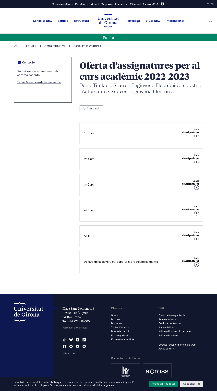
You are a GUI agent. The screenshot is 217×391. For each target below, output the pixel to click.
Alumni (94, 4)
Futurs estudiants (62, 4)
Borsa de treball (120, 331)
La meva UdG (150, 4)
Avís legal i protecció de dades (175, 331)
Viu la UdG (153, 21)
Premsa (119, 4)
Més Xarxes (68, 353)
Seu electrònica (167, 319)
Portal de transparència (171, 315)
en (212, 4)
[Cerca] (210, 21)
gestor (45, 385)
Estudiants (81, 4)
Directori (135, 4)
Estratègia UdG (119, 335)
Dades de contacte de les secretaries (39, 82)
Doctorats (116, 323)
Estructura (81, 21)
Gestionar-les (191, 383)
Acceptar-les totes (164, 383)
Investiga (133, 21)
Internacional (175, 21)
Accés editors (166, 348)
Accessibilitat (166, 327)
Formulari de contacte (74, 328)
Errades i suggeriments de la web (177, 344)
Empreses (107, 4)
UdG (16, 46)
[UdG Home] (108, 21)
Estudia (63, 21)
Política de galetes (168, 335)
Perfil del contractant (170, 323)
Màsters (116, 319)
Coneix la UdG (42, 21)
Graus (114, 315)
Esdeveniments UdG (122, 339)
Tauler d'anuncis (120, 327)
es (208, 4)
